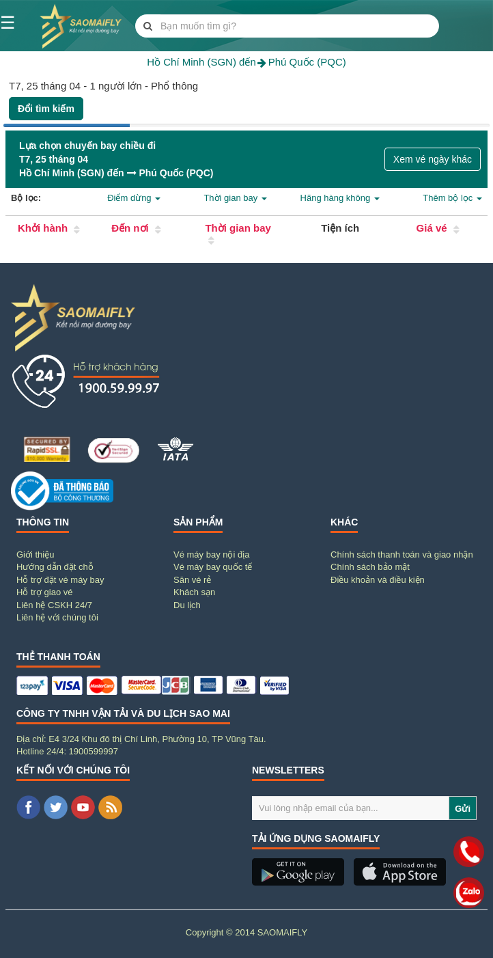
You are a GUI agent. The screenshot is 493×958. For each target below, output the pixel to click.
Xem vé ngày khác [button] (432, 159)
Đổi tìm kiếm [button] (46, 108)
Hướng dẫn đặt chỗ (55, 567)
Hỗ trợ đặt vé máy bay (60, 580)
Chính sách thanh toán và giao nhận (401, 554)
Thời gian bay (234, 198)
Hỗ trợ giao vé (44, 592)
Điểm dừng (133, 198)
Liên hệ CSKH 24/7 (54, 605)
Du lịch (187, 605)
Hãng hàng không (340, 198)
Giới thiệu (35, 554)
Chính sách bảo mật (370, 567)
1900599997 (93, 751)
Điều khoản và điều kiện (377, 580)
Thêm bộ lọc (452, 198)
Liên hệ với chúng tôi (57, 617)
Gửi (462, 809)
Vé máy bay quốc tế (212, 567)
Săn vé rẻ (192, 580)
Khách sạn (194, 592)
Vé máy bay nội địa (211, 554)
